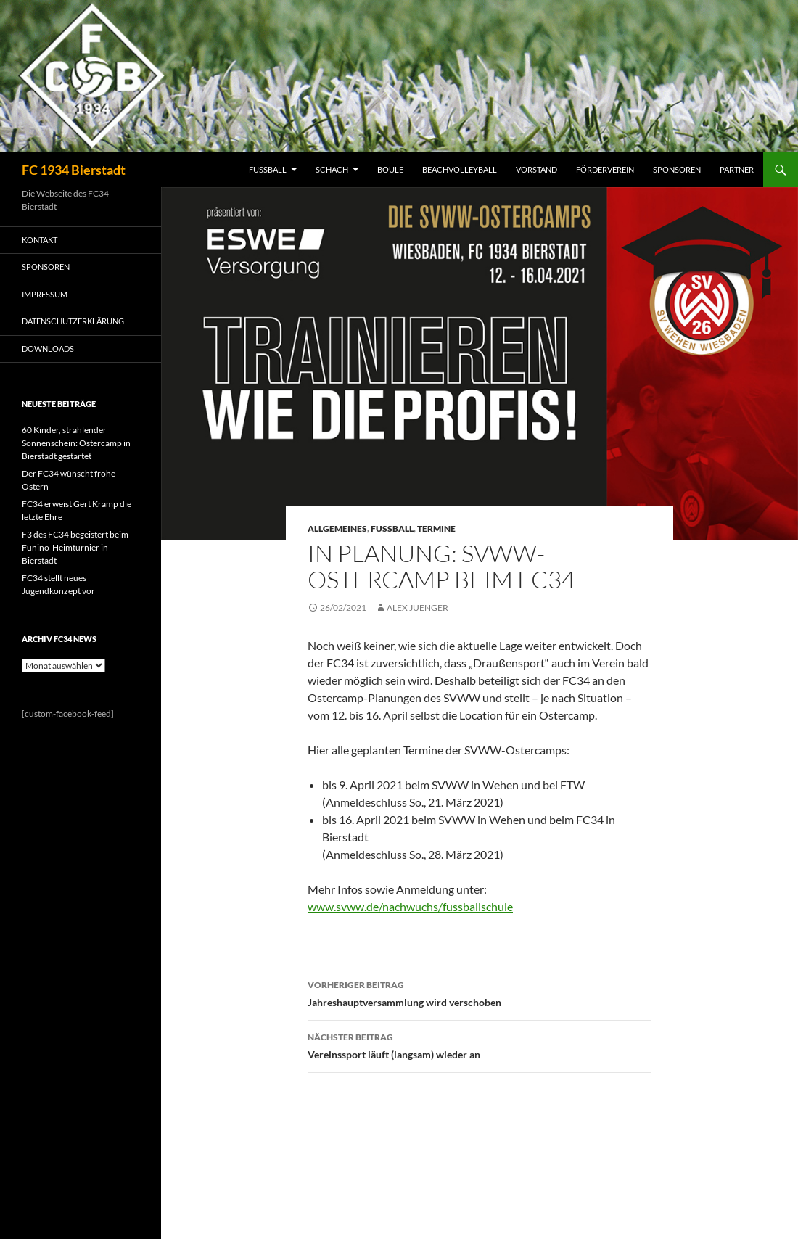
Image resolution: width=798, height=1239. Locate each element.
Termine (436, 528)
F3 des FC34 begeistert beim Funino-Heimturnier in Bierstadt (75, 547)
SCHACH (332, 169)
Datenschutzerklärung (73, 321)
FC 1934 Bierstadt (74, 170)
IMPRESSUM (44, 294)
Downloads (48, 348)
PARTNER (737, 169)
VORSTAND (536, 169)
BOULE (390, 169)
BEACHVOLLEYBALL (459, 169)
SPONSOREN (677, 169)
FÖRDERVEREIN (605, 169)
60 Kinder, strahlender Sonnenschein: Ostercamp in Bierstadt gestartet (76, 442)
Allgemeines (337, 528)
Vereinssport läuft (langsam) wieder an (479, 1045)
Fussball (392, 528)
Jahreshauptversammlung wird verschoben (479, 992)
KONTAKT (39, 239)
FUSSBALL (268, 169)
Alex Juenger (417, 607)
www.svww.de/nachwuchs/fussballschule (410, 906)
